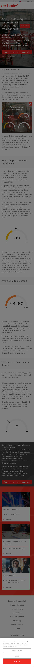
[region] (17, 652)
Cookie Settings (17, 651)
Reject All (17, 656)
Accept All (17, 662)
